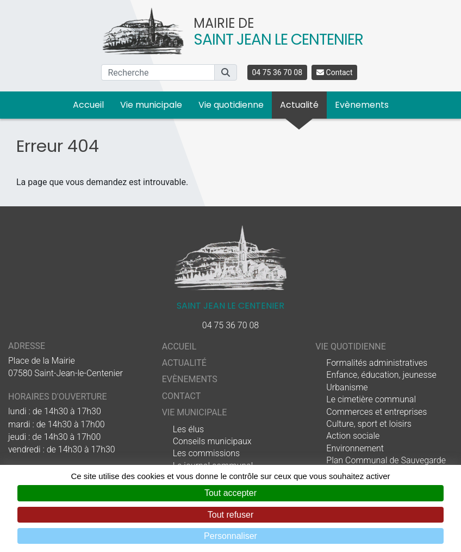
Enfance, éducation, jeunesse (381, 375)
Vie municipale (151, 105)
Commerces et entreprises (376, 412)
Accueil (88, 105)
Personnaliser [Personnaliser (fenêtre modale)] (230, 536)
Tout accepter (230, 493)
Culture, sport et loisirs (369, 424)
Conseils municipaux (212, 441)
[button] (225, 72)
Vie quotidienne (231, 105)
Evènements (362, 105)
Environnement (355, 448)
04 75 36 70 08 (277, 72)
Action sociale (352, 436)
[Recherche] (158, 72)
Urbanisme (346, 387)
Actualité (299, 105)
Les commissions (206, 453)
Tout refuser (230, 514)
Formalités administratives (376, 363)
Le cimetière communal (371, 399)
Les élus (188, 429)
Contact (334, 72)
